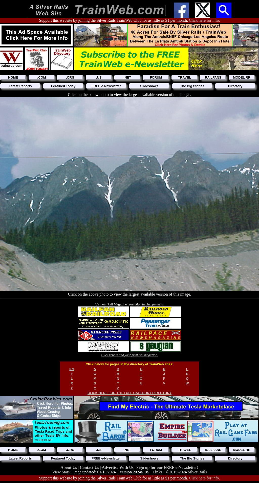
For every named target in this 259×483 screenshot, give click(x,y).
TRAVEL (184, 77)
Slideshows (149, 86)
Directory (235, 86)
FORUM (156, 77)
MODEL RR (241, 77)
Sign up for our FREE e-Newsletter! (167, 467)
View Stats (61, 472)
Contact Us (90, 467)
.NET (127, 77)
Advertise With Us (118, 467)
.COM (41, 77)
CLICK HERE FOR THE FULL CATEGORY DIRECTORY (129, 393)
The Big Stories (192, 86)
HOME (13, 77)
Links (157, 472)
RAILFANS (213, 77)
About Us (69, 467)
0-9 (71, 369)
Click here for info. (204, 20)
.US (99, 77)
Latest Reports (20, 86)
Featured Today (63, 86)
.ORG (70, 77)
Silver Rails (197, 472)
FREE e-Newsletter (106, 86)
